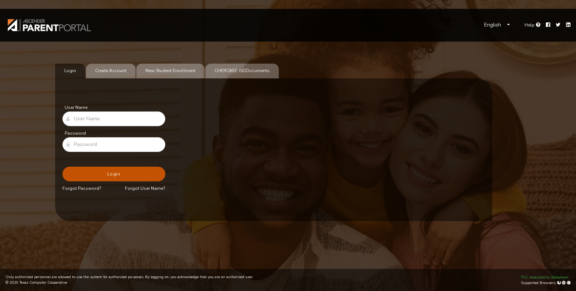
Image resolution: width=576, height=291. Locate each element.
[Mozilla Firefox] (559, 282)
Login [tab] (70, 71)
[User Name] (113, 118)
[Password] (113, 144)
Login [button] (114, 174)
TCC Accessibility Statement (545, 277)
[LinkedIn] (568, 25)
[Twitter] (558, 25)
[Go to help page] (532, 25)
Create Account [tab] (110, 71)
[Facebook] (548, 25)
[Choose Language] (497, 25)
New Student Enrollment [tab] (170, 71)
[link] (50, 25)
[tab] (242, 71)
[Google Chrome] (564, 282)
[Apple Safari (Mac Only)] (568, 282)
